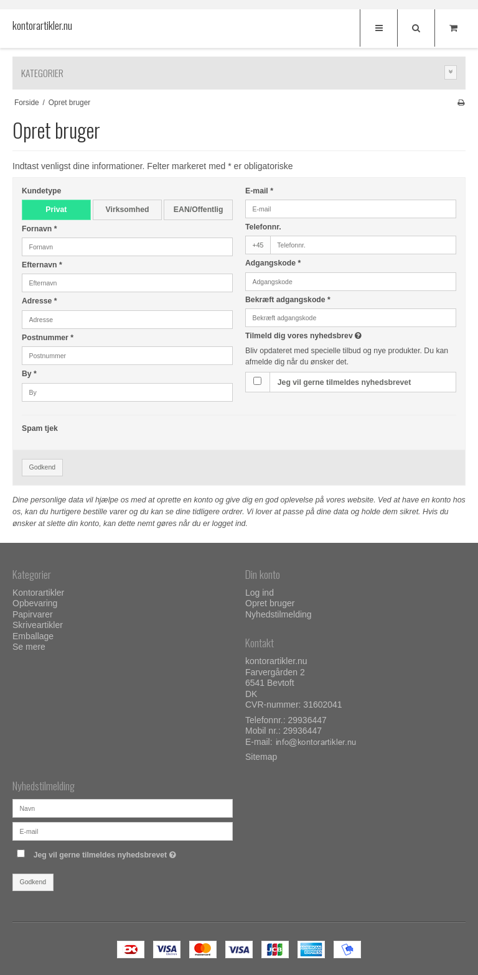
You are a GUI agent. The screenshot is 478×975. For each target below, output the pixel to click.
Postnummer (47, 337)
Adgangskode (273, 263)
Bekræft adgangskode (287, 299)
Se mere (28, 647)
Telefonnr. (263, 227)
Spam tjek (40, 428)
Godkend (42, 467)
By (29, 373)
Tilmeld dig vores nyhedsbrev (334, 335)
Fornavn (39, 228)
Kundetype (41, 191)
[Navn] (122, 808)
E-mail (259, 191)
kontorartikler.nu (37, 25)
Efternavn (42, 265)
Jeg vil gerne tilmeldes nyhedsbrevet (344, 382)
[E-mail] (122, 831)
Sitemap (261, 757)
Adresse (39, 301)
